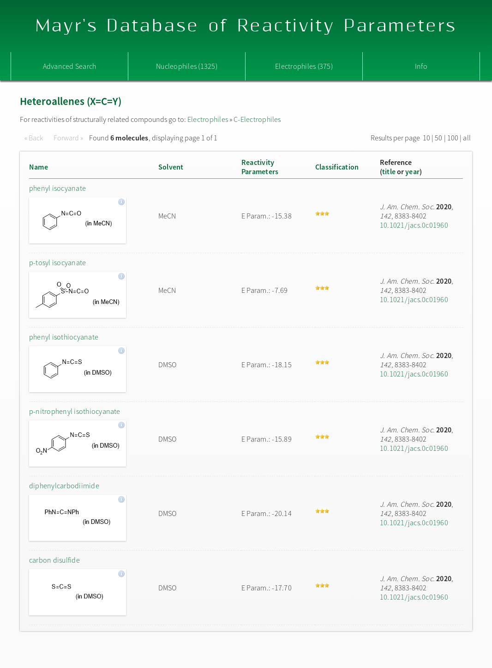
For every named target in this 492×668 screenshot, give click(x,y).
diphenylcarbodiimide (64, 485)
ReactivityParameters (259, 167)
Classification (337, 166)
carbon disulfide (54, 560)
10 (426, 137)
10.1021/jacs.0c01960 (414, 225)
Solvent (171, 166)
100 (453, 137)
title (389, 171)
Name (38, 166)
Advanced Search (69, 66)
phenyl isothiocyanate (63, 336)
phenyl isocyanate (57, 188)
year (412, 171)
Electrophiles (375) (304, 66)
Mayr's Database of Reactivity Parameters (246, 26)
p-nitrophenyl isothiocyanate (74, 411)
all (467, 137)
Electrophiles (207, 119)
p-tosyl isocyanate (57, 262)
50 (438, 137)
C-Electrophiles (257, 119)
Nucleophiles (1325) (186, 66)
